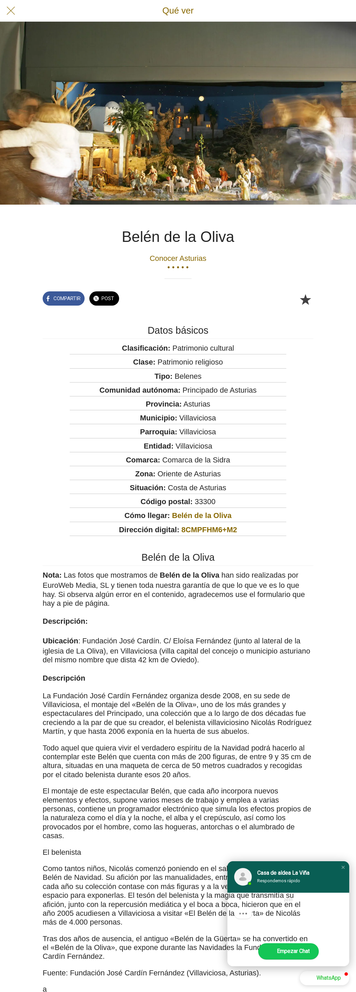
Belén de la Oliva (201, 515)
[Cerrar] (11, 11)
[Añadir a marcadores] (305, 299)
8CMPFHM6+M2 (209, 529)
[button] (343, 867)
